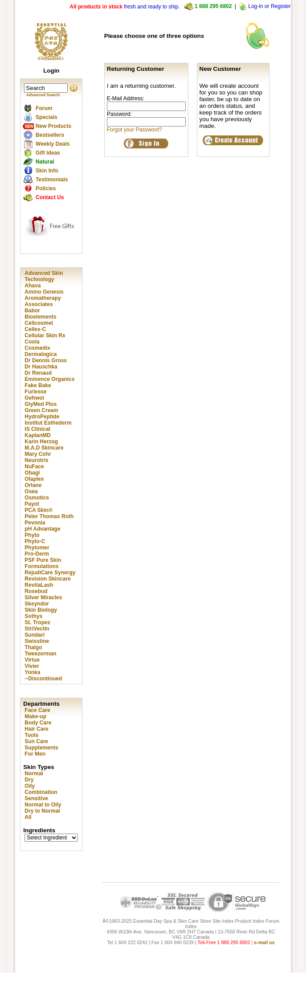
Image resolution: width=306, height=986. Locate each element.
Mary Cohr (37, 454)
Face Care (37, 710)
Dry (28, 780)
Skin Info (47, 171)
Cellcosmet (38, 323)
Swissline (36, 641)
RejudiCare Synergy (49, 572)
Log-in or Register (269, 6)
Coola (31, 342)
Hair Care (36, 729)
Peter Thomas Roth (48, 516)
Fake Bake (37, 385)
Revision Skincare (47, 579)
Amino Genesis (43, 292)
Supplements (41, 748)
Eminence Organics (49, 379)
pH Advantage (42, 529)
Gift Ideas (48, 153)
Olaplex (34, 479)
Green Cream (41, 410)
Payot (31, 504)
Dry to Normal (42, 811)
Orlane (32, 485)
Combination (40, 792)
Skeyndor (36, 604)
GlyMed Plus (40, 404)
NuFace (34, 466)
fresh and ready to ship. (124, 7)
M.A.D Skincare (43, 448)
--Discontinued (43, 678)
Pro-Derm (36, 554)
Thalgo (33, 647)
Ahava (32, 285)
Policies (46, 188)
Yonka (32, 672)
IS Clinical (37, 429)
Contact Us (50, 197)
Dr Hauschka (40, 367)
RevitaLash (38, 585)
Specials (46, 117)
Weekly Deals (53, 144)
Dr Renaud (38, 373)
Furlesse (35, 392)
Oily (29, 786)
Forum (44, 108)
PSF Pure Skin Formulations (42, 563)
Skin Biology (40, 610)
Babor (32, 310)
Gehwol (34, 398)
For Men (34, 754)
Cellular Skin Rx (44, 335)
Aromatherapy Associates (42, 301)
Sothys (33, 616)
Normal (33, 773)
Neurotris (36, 460)
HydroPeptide (41, 416)
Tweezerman (40, 654)
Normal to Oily (42, 805)
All (27, 817)
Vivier (31, 666)
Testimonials (52, 179)
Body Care (37, 723)
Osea (30, 491)
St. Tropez (37, 622)
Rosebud (35, 591)
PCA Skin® (38, 510)
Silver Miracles (43, 597)
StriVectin (36, 629)
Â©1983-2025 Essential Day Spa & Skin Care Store (156, 921)
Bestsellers (50, 135)
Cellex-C (35, 329)
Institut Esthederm (47, 423)
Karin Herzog (41, 441)
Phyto (31, 535)
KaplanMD (37, 435)
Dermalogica (40, 354)
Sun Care (36, 741)
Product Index (250, 921)
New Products (53, 126)
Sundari (34, 635)
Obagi (32, 473)
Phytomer (36, 547)
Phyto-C (34, 541)
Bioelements (40, 317)
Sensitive (36, 798)
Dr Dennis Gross (45, 360)
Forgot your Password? (134, 130)
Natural (45, 162)
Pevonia (34, 523)
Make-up (35, 716)
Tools (31, 735)
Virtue (32, 660)
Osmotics (36, 498)
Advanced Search (43, 95)
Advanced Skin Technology (43, 276)
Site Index (222, 921)
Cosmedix (37, 348)
